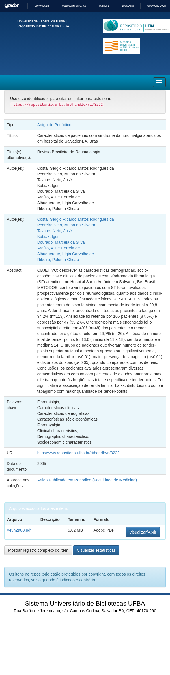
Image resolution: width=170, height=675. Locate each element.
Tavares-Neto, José (54, 230)
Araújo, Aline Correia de (58, 248)
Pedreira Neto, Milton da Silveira (66, 225)
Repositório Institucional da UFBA (43, 26)
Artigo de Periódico (54, 124)
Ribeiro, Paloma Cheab (58, 259)
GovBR (11, 6)
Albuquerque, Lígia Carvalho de (65, 254)
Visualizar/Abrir (142, 532)
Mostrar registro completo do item (38, 550)
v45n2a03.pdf (19, 530)
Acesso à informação (74, 6)
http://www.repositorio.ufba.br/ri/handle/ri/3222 (78, 453)
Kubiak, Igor (48, 236)
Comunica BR (42, 6)
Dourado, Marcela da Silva (61, 242)
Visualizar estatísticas (96, 550)
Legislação (128, 6)
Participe (104, 6)
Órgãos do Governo (158, 6)
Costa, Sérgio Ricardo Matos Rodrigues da (75, 219)
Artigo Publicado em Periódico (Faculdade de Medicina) (87, 480)
